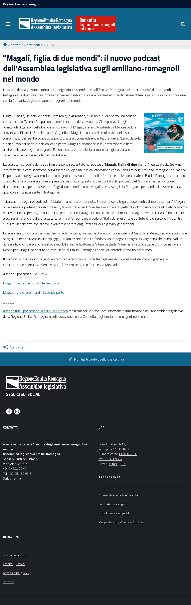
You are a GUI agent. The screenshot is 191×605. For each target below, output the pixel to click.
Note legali (106, 513)
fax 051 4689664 (110, 458)
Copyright (122, 513)
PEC (123, 463)
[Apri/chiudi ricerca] (183, 24)
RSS (26, 572)
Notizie (15, 44)
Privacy (125, 522)
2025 (50, 44)
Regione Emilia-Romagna (21, 4)
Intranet (8, 582)
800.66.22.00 (128, 453)
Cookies (138, 522)
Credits (8, 563)
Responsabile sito (15, 555)
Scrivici (20, 563)
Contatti (10, 427)
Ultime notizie (33, 44)
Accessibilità (11, 572)
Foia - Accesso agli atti (114, 504)
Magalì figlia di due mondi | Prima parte (31, 283)
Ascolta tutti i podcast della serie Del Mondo (35, 311)
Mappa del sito (108, 522)
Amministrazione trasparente (118, 495)
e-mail (17, 478)
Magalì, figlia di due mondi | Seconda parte (33, 292)
